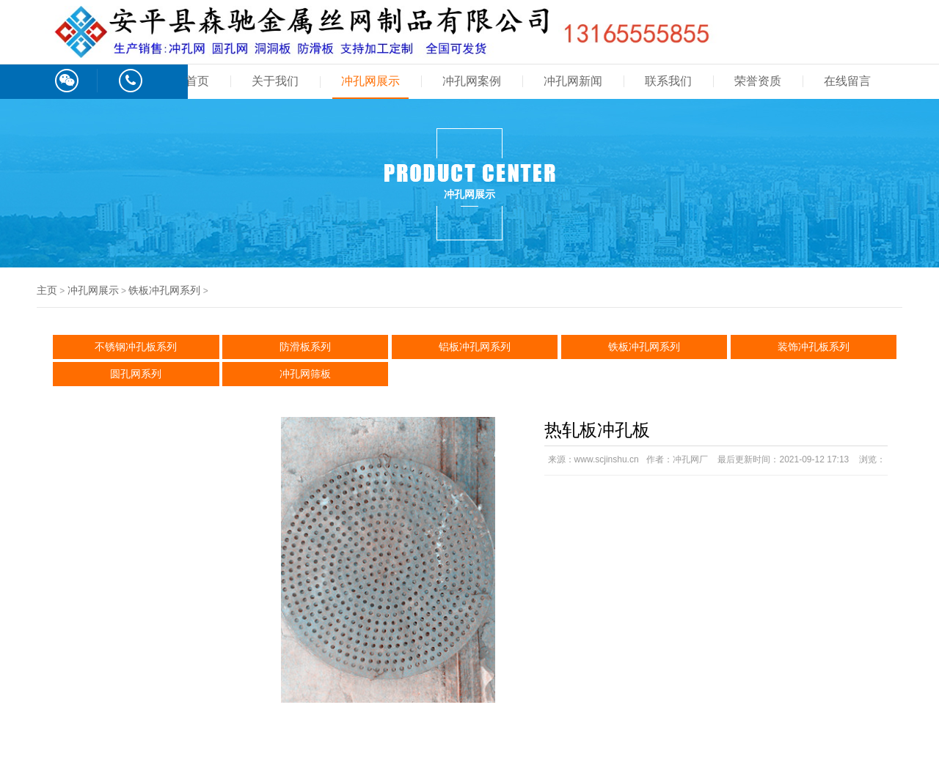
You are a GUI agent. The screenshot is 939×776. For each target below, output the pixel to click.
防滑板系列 (305, 346)
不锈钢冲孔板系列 (136, 346)
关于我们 (275, 81)
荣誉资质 (757, 81)
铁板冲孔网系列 (164, 290)
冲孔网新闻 (573, 81)
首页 (197, 81)
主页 (47, 290)
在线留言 (847, 81)
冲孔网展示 (370, 81)
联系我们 (668, 81)
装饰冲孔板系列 (814, 346)
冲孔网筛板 (305, 374)
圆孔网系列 (135, 374)
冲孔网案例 (471, 81)
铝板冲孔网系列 (475, 346)
